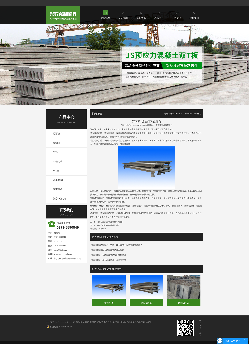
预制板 (56, 143)
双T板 (56, 171)
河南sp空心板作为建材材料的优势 (110, 222)
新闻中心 (188, 114)
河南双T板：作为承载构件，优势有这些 (108, 260)
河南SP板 (58, 189)
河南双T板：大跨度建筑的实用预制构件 (108, 255)
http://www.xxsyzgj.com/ (62, 254)
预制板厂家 (183, 302)
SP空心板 (58, 161)
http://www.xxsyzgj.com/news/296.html (139, 125)
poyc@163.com (60, 250)
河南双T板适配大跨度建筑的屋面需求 (107, 250)
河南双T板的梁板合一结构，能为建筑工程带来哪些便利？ (116, 245)
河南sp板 (111, 322)
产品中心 (158, 14)
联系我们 (194, 14)
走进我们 (123, 14)
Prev (18, 65)
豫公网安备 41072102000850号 (60, 327)
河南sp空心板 (60, 198)
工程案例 (176, 14)
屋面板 (56, 133)
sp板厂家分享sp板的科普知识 (108, 225)
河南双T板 (58, 180)
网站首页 (105, 14)
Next (231, 65)
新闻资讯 (141, 14)
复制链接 (76, 322)
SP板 (55, 152)
